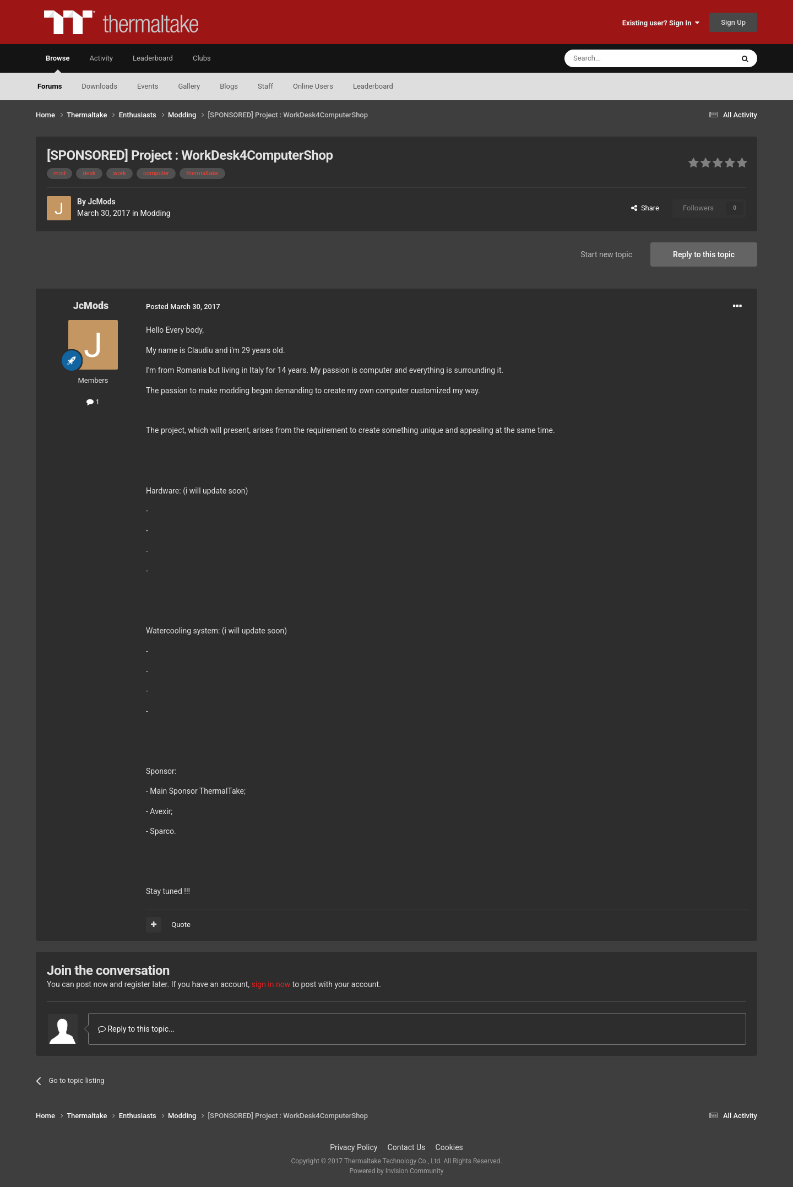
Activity (101, 58)
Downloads (99, 86)
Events (147, 86)
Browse (57, 63)
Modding (155, 213)
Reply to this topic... (136, 1029)
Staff (265, 86)
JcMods (101, 201)
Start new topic (606, 254)
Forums (49, 86)
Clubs (202, 58)
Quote (181, 924)
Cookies (449, 1147)
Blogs (229, 86)
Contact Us (407, 1147)
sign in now (271, 984)
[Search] (622, 58)
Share (645, 208)
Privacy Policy (353, 1147)
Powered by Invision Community (397, 1171)
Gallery (189, 86)
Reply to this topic (704, 254)
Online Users (313, 86)
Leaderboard (373, 86)
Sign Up (733, 22)
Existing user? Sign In (660, 23)
